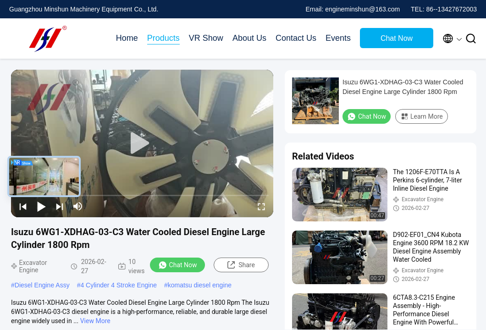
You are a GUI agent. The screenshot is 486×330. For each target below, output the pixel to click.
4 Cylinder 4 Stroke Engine (118, 285)
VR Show (206, 38)
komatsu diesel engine (200, 285)
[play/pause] (41, 206)
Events (338, 38)
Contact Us (296, 38)
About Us (249, 38)
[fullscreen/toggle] (261, 206)
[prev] (23, 206)
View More (95, 320)
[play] (142, 143)
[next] (59, 206)
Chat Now (397, 38)
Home (127, 38)
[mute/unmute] (78, 206)
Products (163, 38)
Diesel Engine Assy (42, 285)
